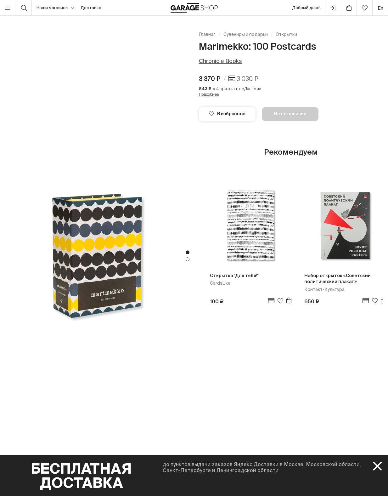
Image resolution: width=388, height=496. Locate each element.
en (380, 8)
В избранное (227, 113)
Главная (207, 34)
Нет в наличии (290, 113)
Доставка (91, 7)
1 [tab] (187, 252)
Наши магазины (55, 8)
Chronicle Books (220, 61)
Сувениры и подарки (245, 34)
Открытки (286, 34)
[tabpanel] (97, 256)
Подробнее (209, 94)
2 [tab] (187, 259)
